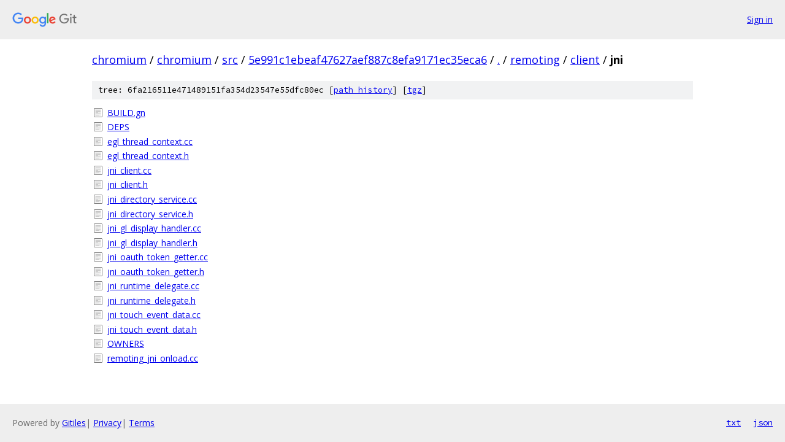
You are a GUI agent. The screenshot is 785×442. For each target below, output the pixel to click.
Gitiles (74, 422)
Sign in (760, 19)
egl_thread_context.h (148, 155)
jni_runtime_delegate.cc (153, 286)
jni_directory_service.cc (152, 199)
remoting (535, 59)
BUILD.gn (126, 112)
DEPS (118, 127)
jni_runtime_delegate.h (151, 300)
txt (733, 422)
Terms (142, 422)
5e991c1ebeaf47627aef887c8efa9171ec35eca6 (367, 59)
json (763, 422)
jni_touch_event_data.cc (154, 314)
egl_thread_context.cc (150, 141)
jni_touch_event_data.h (152, 329)
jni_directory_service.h (150, 214)
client (585, 59)
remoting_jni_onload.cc (152, 358)
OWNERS (125, 343)
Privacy (107, 422)
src (230, 59)
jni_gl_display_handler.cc (154, 228)
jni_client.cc (129, 170)
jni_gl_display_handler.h (152, 243)
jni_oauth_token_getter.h (155, 271)
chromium (119, 59)
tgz (414, 90)
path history (363, 90)
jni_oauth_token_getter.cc (157, 257)
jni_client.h (127, 184)
